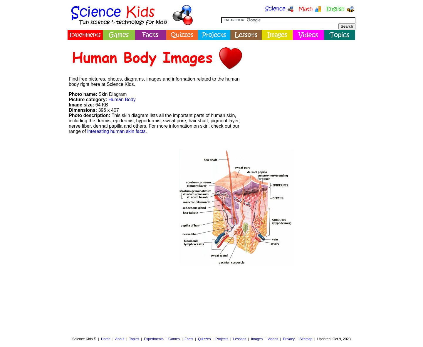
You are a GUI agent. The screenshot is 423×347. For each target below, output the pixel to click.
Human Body (122, 99)
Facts (188, 339)
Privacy (289, 339)
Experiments (154, 339)
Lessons (239, 339)
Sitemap (305, 339)
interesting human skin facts (116, 131)
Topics (134, 339)
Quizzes (204, 339)
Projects (222, 339)
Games (174, 339)
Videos (273, 339)
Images (257, 339)
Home (105, 339)
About (119, 339)
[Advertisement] (301, 84)
